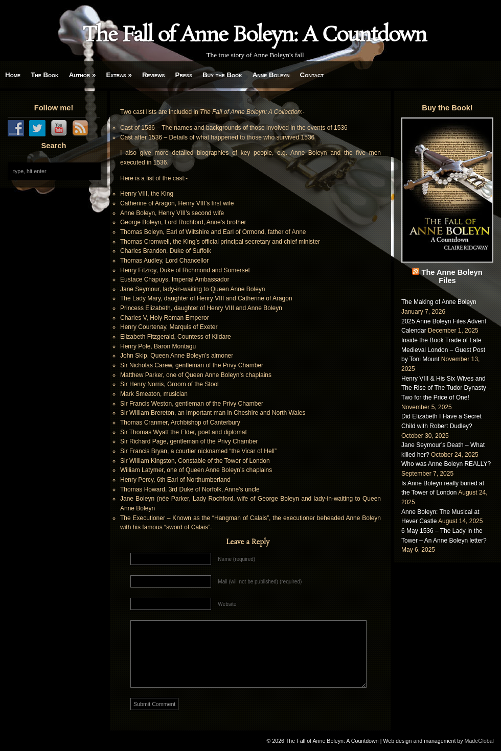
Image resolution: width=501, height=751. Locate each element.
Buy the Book (222, 75)
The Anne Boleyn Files (451, 276)
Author (82, 75)
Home (12, 75)
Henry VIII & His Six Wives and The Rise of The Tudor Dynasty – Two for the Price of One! (446, 388)
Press (183, 75)
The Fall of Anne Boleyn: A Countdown (254, 35)
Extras (119, 75)
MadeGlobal (479, 741)
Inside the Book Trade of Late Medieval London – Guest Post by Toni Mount (443, 350)
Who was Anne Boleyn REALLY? (446, 463)
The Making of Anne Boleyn (438, 302)
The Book (44, 75)
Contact (312, 75)
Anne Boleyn (271, 75)
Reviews (153, 75)
